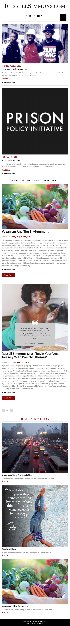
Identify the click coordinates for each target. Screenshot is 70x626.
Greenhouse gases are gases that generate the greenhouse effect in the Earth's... (29, 479)
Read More (7, 79)
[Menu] (63, 17)
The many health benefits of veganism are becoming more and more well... (27, 610)
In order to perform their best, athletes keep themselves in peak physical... (27, 553)
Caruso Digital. (39, 624)
